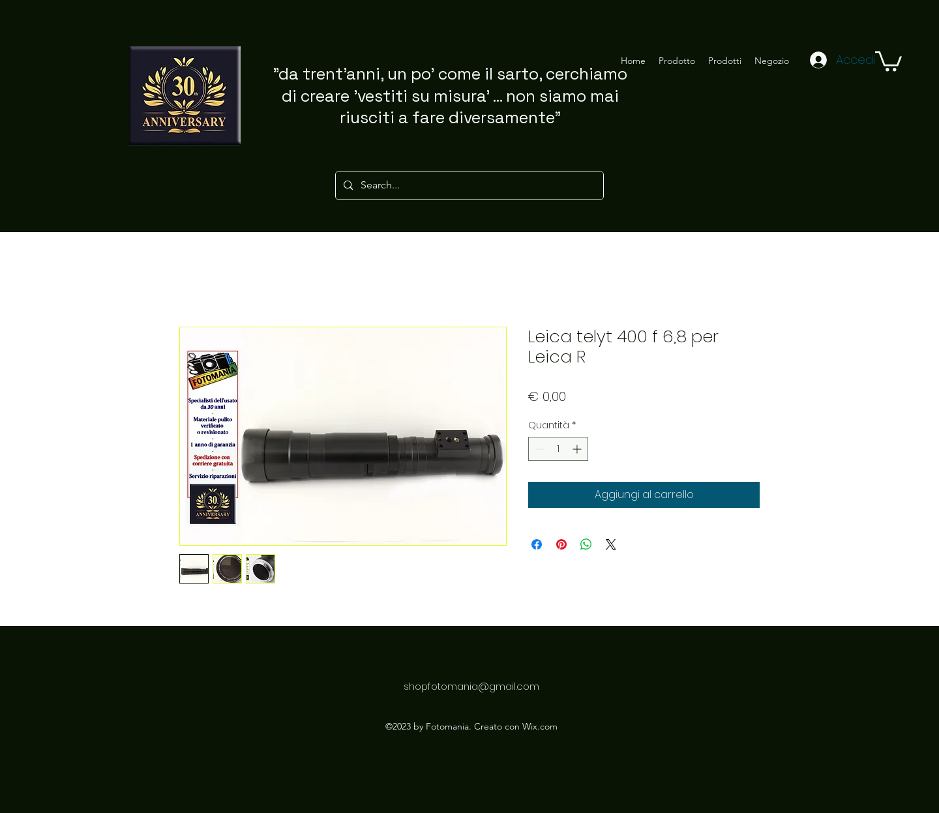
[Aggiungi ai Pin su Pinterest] (561, 544)
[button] (888, 60)
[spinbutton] (558, 448)
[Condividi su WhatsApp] (586, 544)
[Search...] (468, 185)
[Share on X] (611, 544)
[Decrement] (538, 448)
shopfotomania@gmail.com (471, 686)
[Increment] (578, 448)
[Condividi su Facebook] (536, 544)
